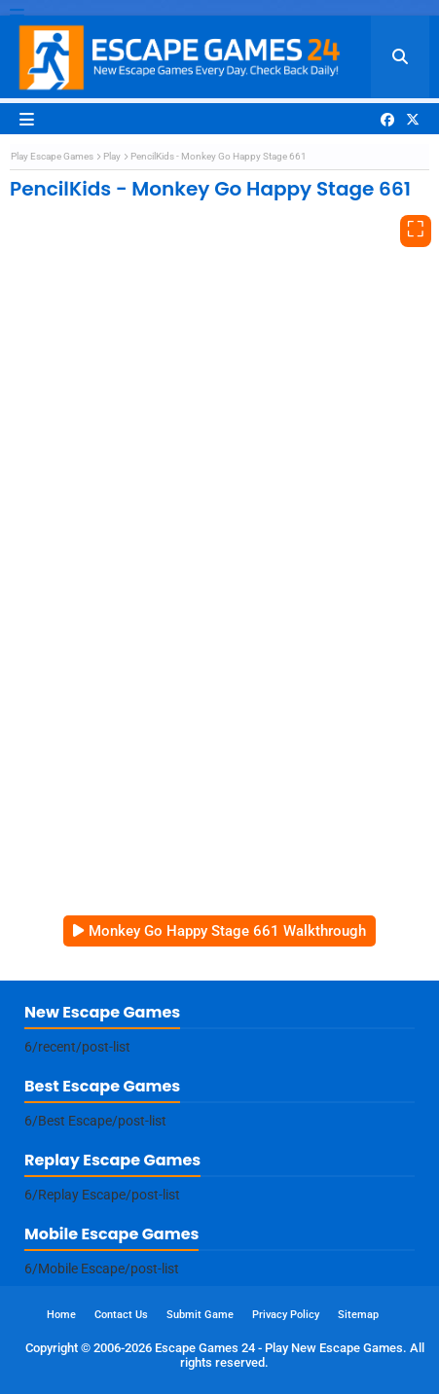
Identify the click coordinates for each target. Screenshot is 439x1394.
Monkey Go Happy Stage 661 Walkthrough (227, 931)
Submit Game (200, 1314)
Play (112, 156)
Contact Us (121, 1314)
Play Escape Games (52, 156)
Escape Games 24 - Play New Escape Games (279, 1347)
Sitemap (358, 1314)
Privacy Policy (285, 1314)
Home (61, 1314)
